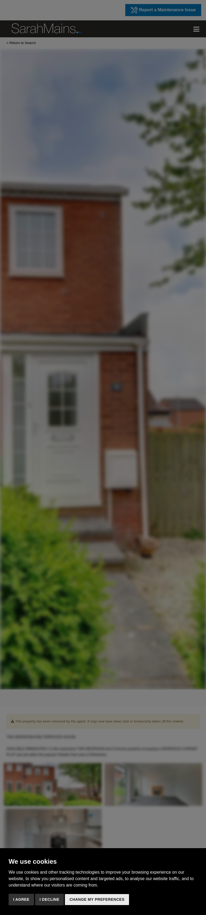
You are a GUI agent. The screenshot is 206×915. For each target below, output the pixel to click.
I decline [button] (50, 899)
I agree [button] (21, 899)
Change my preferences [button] (96, 899)
